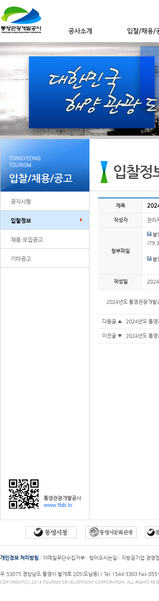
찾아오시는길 (103, 558)
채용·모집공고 (27, 240)
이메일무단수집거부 (64, 558)
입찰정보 (21, 220)
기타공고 (21, 259)
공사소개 (80, 31)
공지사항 (21, 201)
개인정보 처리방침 (19, 558)
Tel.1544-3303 (121, 574)
